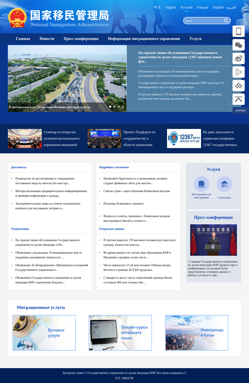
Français (202, 7)
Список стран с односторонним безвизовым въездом (137, 191)
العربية (231, 7)
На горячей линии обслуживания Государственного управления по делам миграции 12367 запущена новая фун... (180, 57)
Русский (187, 7)
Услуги (213, 169)
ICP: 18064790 (124, 378)
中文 (157, 7)
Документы (19, 167)
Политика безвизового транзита (124, 203)
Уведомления (20, 228)
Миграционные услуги (41, 307)
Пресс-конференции (213, 217)
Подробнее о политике (114, 167)
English (171, 7)
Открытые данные (111, 228)
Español (218, 7)
